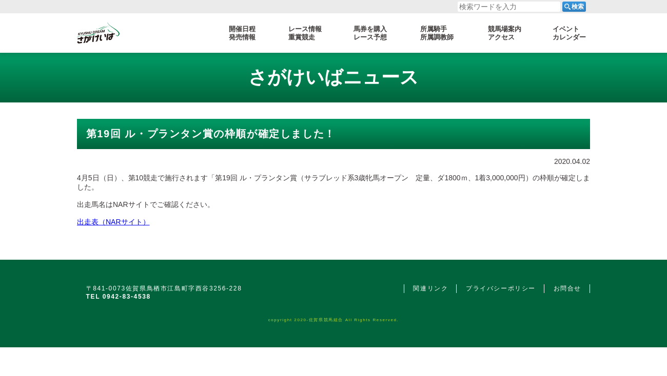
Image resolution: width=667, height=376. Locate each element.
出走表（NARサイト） (113, 222)
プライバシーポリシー (501, 288)
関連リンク (430, 288)
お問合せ (567, 288)
